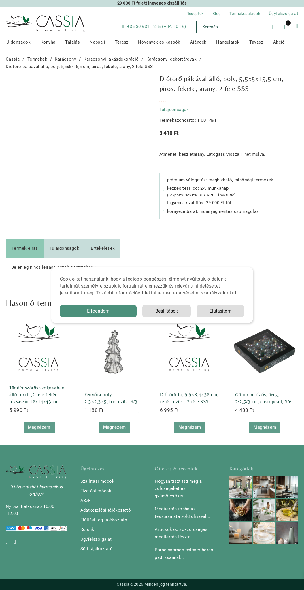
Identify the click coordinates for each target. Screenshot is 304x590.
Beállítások (166, 311)
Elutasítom (220, 311)
